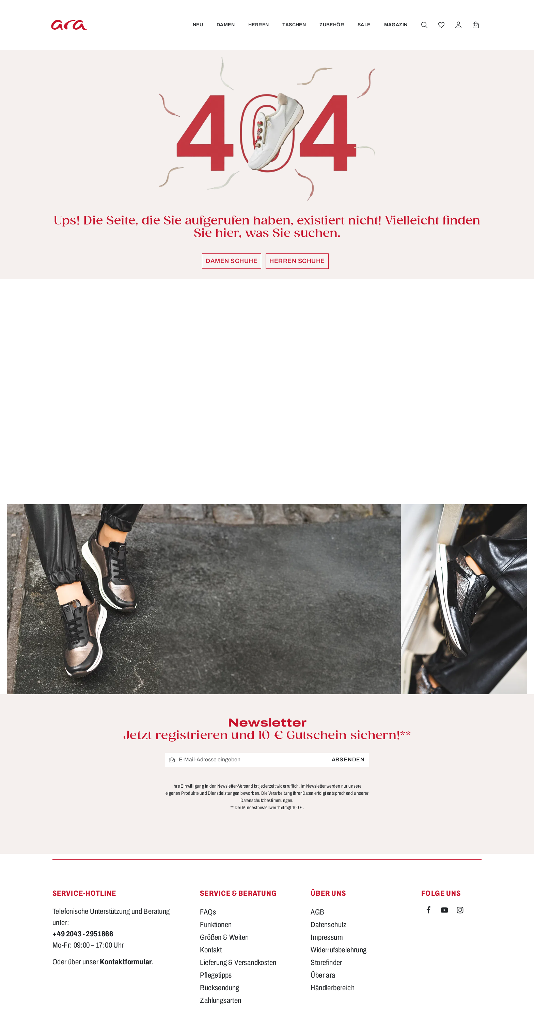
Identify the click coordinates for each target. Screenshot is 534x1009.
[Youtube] (445, 832)
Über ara (323, 896)
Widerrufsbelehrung (338, 871)
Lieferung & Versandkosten (238, 883)
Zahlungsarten (220, 921)
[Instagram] (460, 832)
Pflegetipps (216, 896)
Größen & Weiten (224, 858)
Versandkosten (351, 993)
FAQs (208, 833)
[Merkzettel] (441, 25)
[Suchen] (424, 25)
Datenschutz (328, 846)
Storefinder (326, 883)
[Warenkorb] (475, 25)
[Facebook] (429, 832)
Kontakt (211, 871)
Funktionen (216, 846)
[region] (267, 391)
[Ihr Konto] (458, 25)
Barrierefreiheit (221, 934)
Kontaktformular (126, 883)
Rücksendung (219, 909)
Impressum (327, 858)
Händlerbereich (333, 909)
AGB (317, 833)
